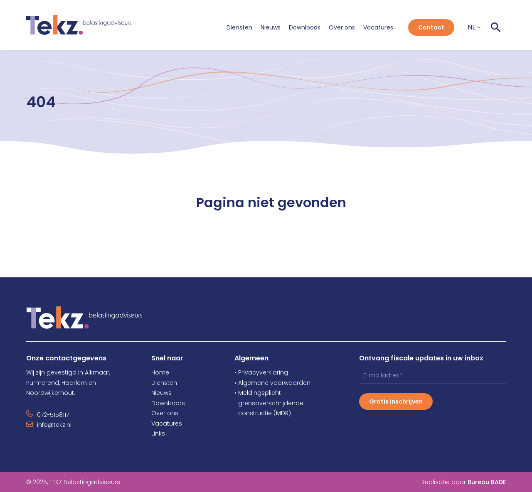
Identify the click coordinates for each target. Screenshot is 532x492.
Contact (431, 27)
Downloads (304, 27)
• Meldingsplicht (257, 393)
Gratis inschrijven (396, 401)
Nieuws (271, 27)
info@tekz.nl (54, 425)
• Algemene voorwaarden (272, 383)
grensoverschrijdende (268, 403)
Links (158, 433)
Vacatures (378, 27)
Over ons (342, 27)
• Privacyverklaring (261, 372)
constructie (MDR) (262, 413)
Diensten (239, 27)
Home (160, 372)
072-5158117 (53, 415)
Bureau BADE (487, 482)
